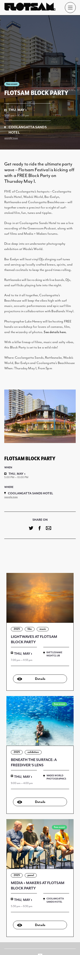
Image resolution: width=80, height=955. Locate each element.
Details (40, 679)
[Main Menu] (70, 7)
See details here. (55, 332)
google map (11, 138)
